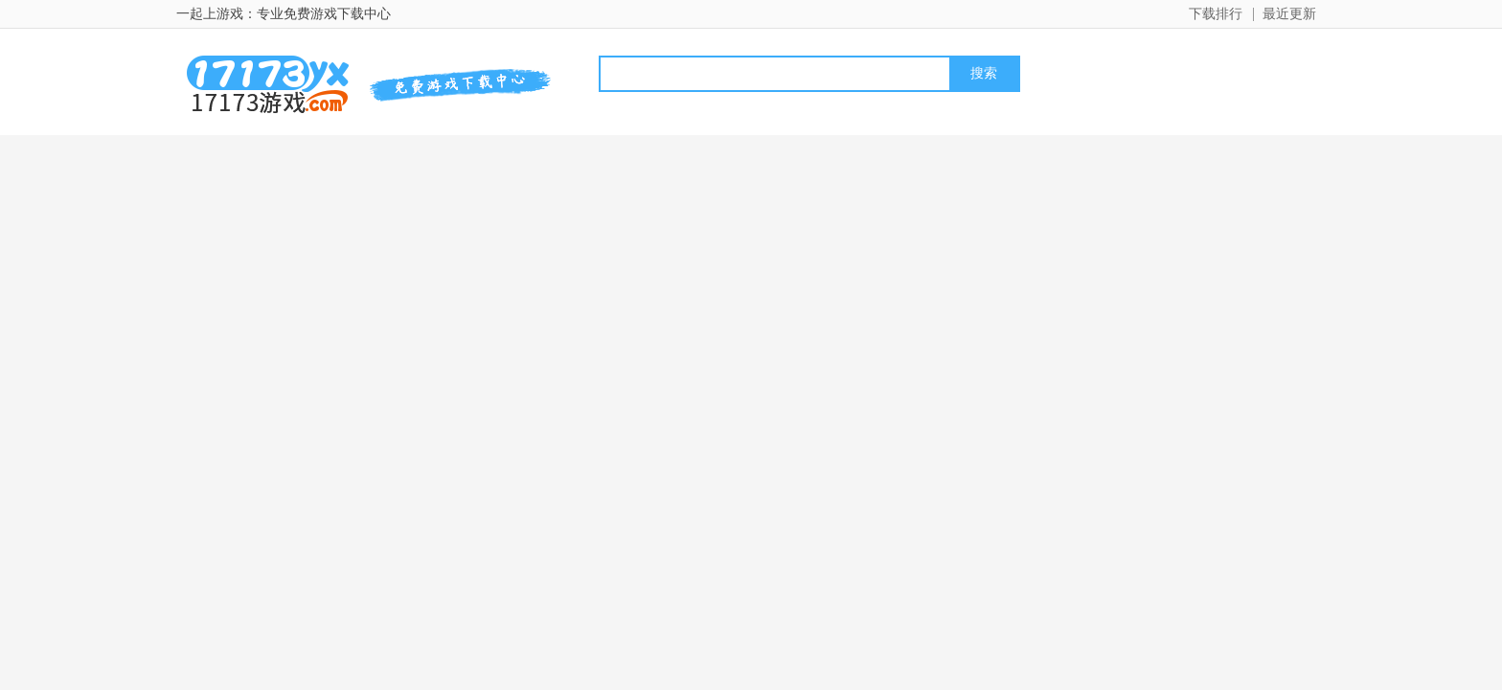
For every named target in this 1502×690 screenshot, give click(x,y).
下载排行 (1215, 14)
